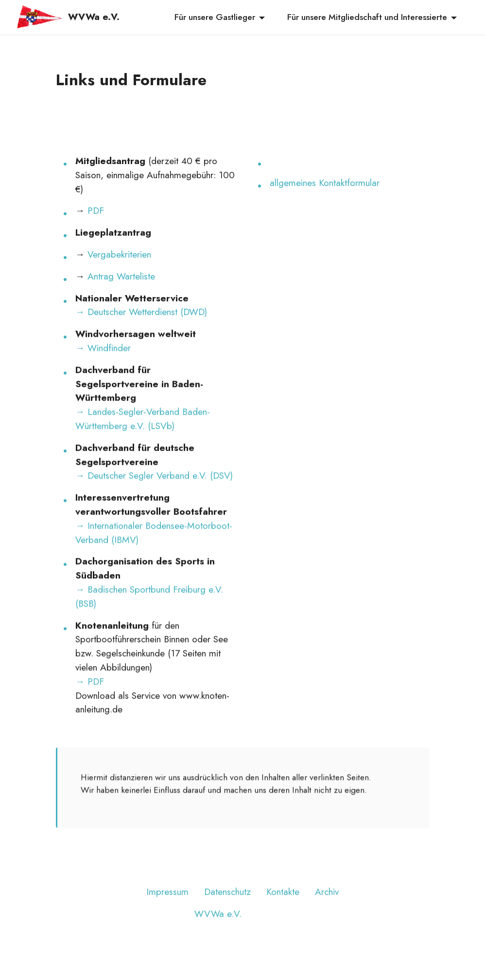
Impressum (167, 906)
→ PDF (89, 695)
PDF (95, 210)
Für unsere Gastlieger (214, 17)
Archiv (327, 906)
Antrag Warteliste (121, 276)
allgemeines (294, 182)
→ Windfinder (103, 362)
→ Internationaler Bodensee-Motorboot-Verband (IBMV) (153, 546)
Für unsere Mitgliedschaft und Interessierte (367, 17)
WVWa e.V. (94, 16)
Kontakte (282, 906)
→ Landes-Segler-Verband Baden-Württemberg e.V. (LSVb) (142, 433)
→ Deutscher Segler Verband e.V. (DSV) (154, 490)
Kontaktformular (349, 182)
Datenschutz (227, 906)
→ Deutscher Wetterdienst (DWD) (141, 311)
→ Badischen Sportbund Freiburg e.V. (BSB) (149, 611)
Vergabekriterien (119, 254)
